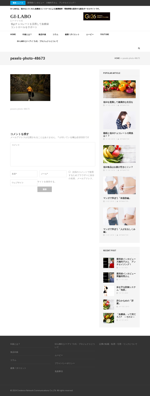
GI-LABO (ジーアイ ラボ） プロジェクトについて (37, 41)
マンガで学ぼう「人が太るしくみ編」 (119, 230)
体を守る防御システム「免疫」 (126, 288)
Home (13, 34)
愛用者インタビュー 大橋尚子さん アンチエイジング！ (51, 3)
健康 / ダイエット (72, 34)
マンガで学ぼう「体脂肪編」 (117, 198)
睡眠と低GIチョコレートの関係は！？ (118, 134)
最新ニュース (18, 3)
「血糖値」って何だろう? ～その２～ (126, 315)
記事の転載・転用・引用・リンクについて (118, 344)
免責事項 (59, 371)
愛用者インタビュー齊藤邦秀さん (126, 275)
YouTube (104, 34)
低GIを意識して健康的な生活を (118, 102)
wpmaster (124, 105)
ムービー (90, 34)
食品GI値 (42, 34)
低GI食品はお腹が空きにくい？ (118, 167)
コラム (55, 34)
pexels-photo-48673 (20, 109)
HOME (117, 58)
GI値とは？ (27, 34)
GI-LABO (20, 16)
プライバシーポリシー (65, 363)
